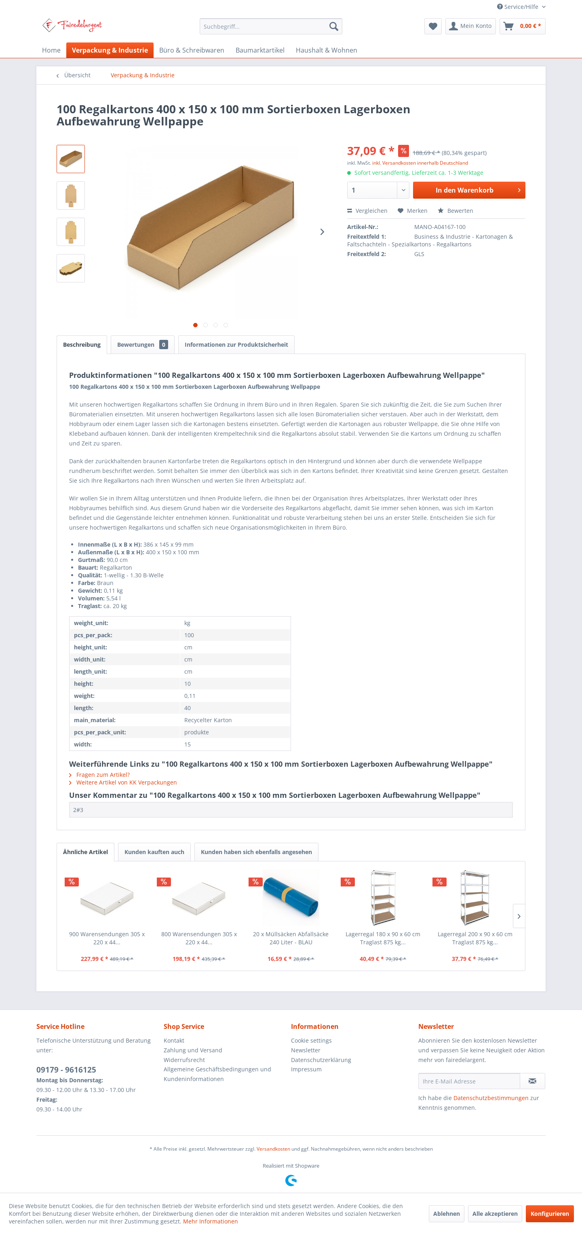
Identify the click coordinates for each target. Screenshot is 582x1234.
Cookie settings (311, 1040)
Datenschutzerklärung (321, 1060)
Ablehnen (446, 1213)
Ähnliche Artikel (85, 852)
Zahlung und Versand (193, 1050)
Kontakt (174, 1040)
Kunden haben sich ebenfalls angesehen (256, 852)
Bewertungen (142, 344)
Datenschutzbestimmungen (491, 1098)
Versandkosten (273, 1148)
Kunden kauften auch (154, 852)
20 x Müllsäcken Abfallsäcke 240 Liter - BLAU (291, 938)
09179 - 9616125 (66, 1069)
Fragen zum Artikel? (99, 774)
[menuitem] (271, 26)
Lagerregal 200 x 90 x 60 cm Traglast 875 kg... (475, 938)
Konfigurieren (550, 1213)
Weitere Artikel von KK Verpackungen (123, 782)
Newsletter (306, 1050)
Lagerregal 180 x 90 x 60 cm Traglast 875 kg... (383, 938)
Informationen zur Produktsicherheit (236, 344)
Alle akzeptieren (495, 1213)
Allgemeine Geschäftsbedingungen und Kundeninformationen (217, 1074)
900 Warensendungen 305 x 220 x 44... (107, 938)
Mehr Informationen (210, 1221)
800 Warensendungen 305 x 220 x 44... (199, 938)
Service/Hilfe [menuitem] (518, 7)
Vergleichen (367, 210)
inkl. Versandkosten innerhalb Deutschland (420, 162)
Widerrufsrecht (184, 1060)
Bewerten (455, 210)
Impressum (306, 1069)
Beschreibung (82, 344)
